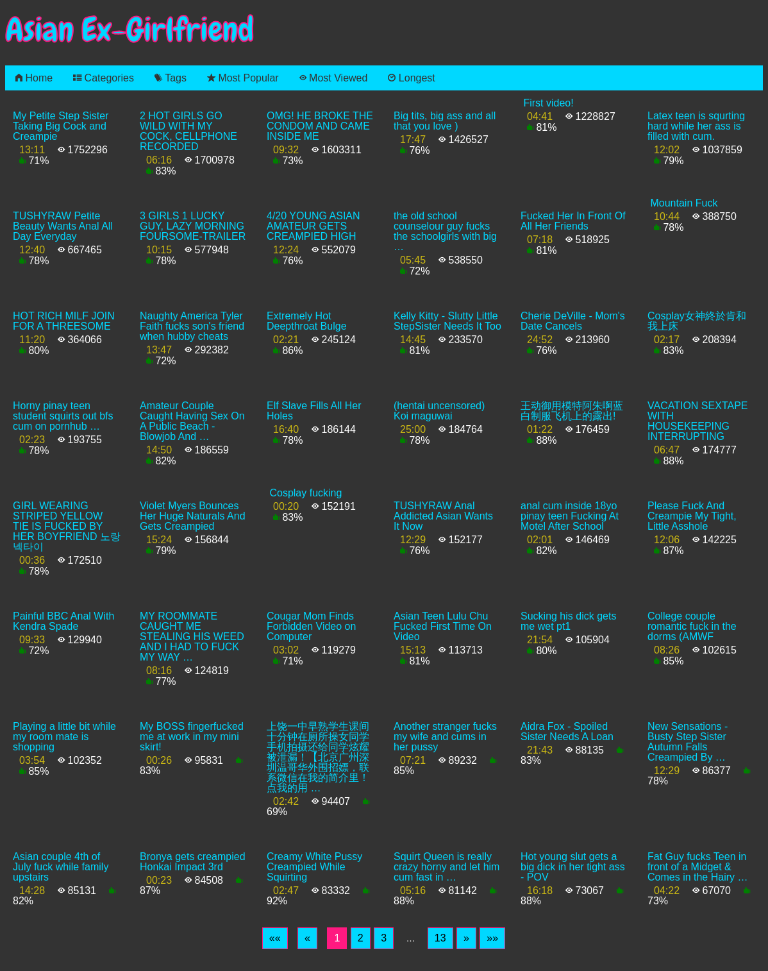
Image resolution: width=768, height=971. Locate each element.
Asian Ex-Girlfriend (129, 29)
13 (440, 938)
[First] (275, 938)
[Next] (466, 938)
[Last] (492, 938)
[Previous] (307, 938)
